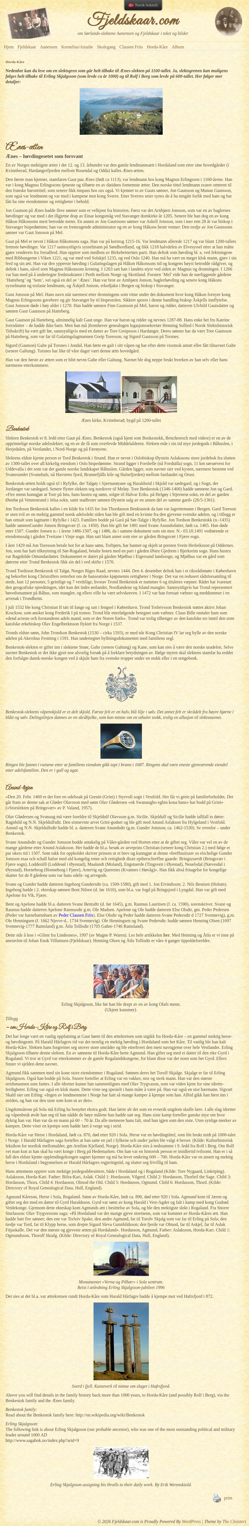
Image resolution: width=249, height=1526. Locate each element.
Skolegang (106, 47)
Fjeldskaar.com (133, 21)
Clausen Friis (131, 47)
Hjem (9, 47)
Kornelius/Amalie (77, 47)
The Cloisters (234, 1521)
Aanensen (48, 47)
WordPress (191, 1521)
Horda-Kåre (157, 47)
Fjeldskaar (27, 47)
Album (178, 47)
